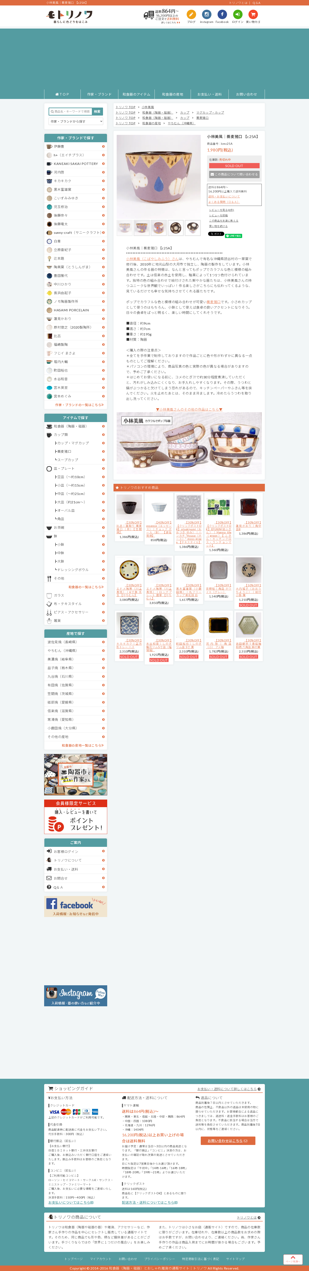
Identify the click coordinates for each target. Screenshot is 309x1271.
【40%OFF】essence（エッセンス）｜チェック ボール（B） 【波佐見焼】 (159, 529)
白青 (57, 241)
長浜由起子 (62, 293)
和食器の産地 (172, 94)
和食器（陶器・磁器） (71, 426)
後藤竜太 (61, 224)
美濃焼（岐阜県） (61, 659)
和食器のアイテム (136, 94)
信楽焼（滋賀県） (61, 711)
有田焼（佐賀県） (61, 685)
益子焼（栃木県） (61, 668)
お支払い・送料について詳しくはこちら (227, 1089)
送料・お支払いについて (224, 196)
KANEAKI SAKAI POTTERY (76, 164)
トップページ (73, 1259)
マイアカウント (101, 1259)
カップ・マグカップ (73, 443)
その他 (59, 578)
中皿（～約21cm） (72, 494)
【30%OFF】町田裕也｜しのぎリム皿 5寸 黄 (189, 644)
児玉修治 (61, 207)
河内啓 (59, 172)
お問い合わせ (246, 94)
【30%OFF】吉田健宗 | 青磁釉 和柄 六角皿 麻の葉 (248, 644)
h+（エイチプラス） (70, 155)
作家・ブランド (99, 94)
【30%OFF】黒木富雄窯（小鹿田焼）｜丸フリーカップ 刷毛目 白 (189, 590)
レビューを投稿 (218, 215)
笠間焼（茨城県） (61, 694)
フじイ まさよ (65, 353)
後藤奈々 (61, 215)
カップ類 (61, 435)
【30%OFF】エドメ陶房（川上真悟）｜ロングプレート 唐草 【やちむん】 (159, 592)
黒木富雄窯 (62, 189)
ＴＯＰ (62, 94)
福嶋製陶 (61, 344)
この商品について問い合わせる (234, 174)
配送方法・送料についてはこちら (150, 1202)
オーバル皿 (66, 510)
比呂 (57, 336)
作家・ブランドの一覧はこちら (79, 405)
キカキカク (62, 181)
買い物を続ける (218, 226)
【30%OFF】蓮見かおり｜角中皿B (248, 526)
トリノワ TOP (125, 107)
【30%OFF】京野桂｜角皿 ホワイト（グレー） (218, 588)
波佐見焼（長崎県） (63, 642)
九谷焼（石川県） (61, 676)
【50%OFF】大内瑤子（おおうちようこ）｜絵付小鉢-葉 (248, 590)
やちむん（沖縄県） (63, 651)
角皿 (60, 519)
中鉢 (60, 553)
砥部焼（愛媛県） (61, 702)
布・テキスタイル (68, 604)
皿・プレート (64, 468)
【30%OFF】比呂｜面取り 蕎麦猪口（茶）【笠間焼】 (129, 527)
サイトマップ (235, 1259)
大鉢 (60, 561)
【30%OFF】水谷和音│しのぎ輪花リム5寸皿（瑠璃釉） (159, 645)
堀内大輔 (61, 362)
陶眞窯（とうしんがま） (73, 267)
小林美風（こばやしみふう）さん (152, 259)
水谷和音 (61, 379)
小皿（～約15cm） (72, 485)
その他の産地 (58, 737)
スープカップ (67, 460)
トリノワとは (238, 3)
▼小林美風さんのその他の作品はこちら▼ (189, 409)
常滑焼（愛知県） (61, 719)
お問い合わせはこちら (227, 1141)
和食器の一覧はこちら (86, 587)
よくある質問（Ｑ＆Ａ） (224, 202)
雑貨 (57, 620)
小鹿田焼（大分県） (63, 728)
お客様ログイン (62, 851)
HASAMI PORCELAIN (71, 310)
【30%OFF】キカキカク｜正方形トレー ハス (129, 644)
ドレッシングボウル (73, 570)
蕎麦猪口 (64, 451)
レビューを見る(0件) (221, 210)
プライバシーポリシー (159, 1259)
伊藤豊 (59, 146)
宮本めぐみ (62, 396)
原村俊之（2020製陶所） (74, 327)
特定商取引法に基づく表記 (200, 1259)
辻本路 (59, 258)
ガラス (59, 595)
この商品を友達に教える (223, 220)
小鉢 (60, 544)
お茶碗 (59, 527)
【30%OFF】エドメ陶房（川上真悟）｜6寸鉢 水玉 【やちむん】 (129, 590)
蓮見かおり (62, 319)
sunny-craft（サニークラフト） (78, 232)
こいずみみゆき (66, 198)
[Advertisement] (154, 58)
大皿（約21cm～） (72, 502)
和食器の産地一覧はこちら (83, 745)
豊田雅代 (61, 276)
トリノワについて (68, 860)
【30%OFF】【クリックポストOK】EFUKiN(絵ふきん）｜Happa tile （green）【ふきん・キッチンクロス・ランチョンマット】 (218, 534)
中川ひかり (62, 284)
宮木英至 (61, 387)
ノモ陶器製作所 (66, 301)
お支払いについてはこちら (71, 1202)
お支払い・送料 (209, 94)
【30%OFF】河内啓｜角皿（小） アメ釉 (218, 644)
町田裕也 (61, 370)
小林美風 (148, 107)
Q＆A (257, 3)
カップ (184, 112)
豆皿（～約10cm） (72, 477)
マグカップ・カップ (210, 112)
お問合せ (57, 878)
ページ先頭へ (293, 1259)
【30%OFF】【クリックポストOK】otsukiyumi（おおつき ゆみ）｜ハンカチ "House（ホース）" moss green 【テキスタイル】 (189, 532)
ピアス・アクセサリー (71, 612)
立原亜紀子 (62, 250)
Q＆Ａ (55, 887)
